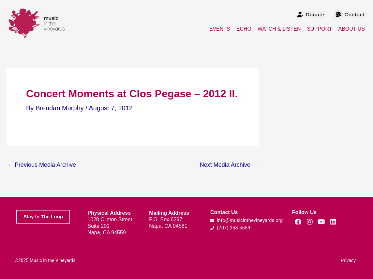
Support (319, 29)
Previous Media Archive (41, 165)
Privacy (348, 260)
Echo (243, 29)
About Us (351, 29)
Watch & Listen (279, 29)
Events (219, 29)
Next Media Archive (229, 165)
